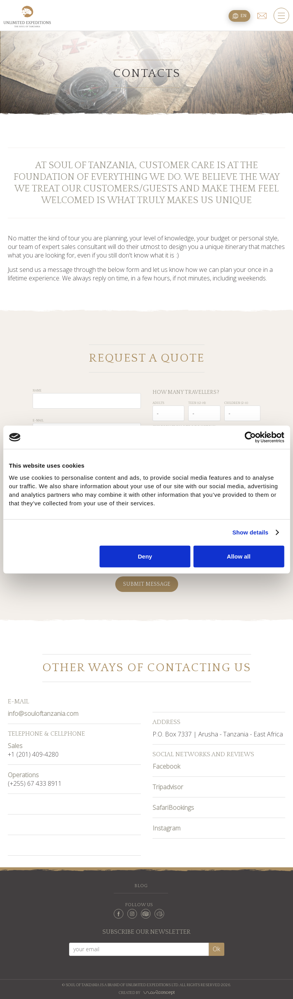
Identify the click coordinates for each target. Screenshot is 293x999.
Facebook (166, 766)
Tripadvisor (168, 787)
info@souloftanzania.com (43, 713)
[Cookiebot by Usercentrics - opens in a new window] (250, 437)
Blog (140, 885)
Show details (250, 532)
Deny (145, 556)
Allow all (239, 556)
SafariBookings (173, 807)
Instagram (166, 828)
